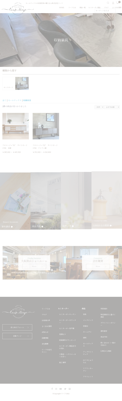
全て (4, 100)
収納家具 (27, 100)
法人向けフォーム (17, 327)
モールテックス (14, 100)
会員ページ (17, 336)
